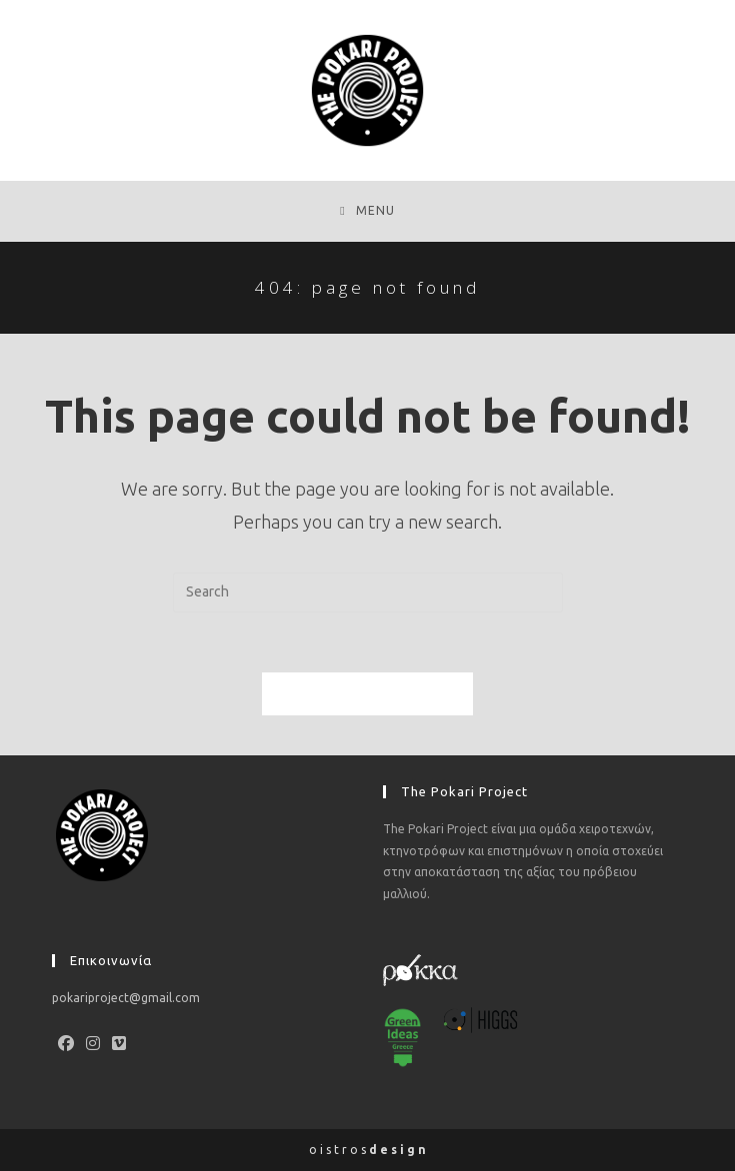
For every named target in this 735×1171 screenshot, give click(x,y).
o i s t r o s (367, 1149)
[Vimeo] (119, 1043)
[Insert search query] (368, 592)
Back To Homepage (367, 693)
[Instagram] (93, 1043)
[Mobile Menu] (367, 211)
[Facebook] (66, 1043)
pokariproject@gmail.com (126, 997)
